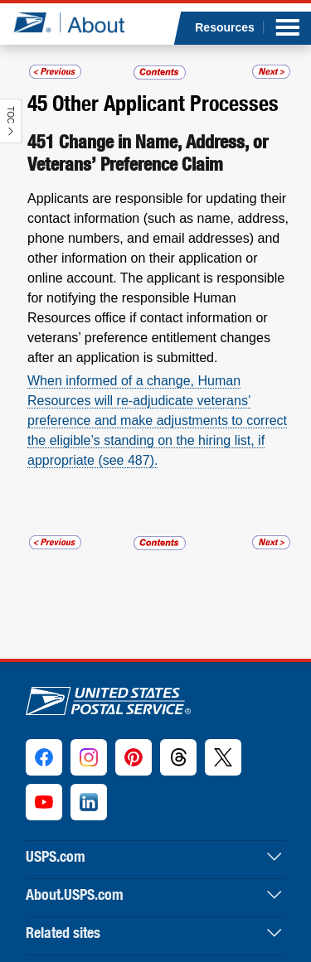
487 (139, 460)
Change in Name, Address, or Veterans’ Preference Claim (147, 153)
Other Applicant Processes (165, 102)
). (154, 460)
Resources (225, 27)
